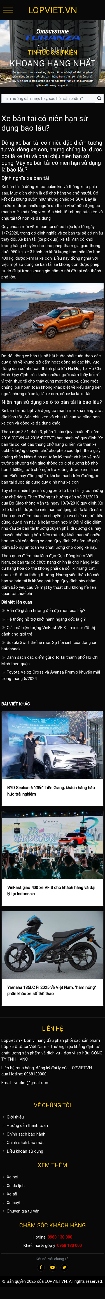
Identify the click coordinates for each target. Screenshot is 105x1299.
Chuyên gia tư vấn (20, 1211)
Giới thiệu (12, 1117)
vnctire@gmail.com (32, 1082)
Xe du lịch (13, 1185)
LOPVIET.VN (52, 10)
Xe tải (9, 1194)
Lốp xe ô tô (11, 1046)
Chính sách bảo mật (22, 1142)
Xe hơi (9, 1177)
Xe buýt (10, 1202)
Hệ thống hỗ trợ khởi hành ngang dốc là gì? (43, 619)
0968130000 (35, 1074)
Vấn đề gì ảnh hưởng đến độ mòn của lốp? (43, 610)
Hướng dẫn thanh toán (24, 1125)
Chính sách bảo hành (23, 1134)
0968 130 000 (60, 1237)
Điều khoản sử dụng (22, 1151)
